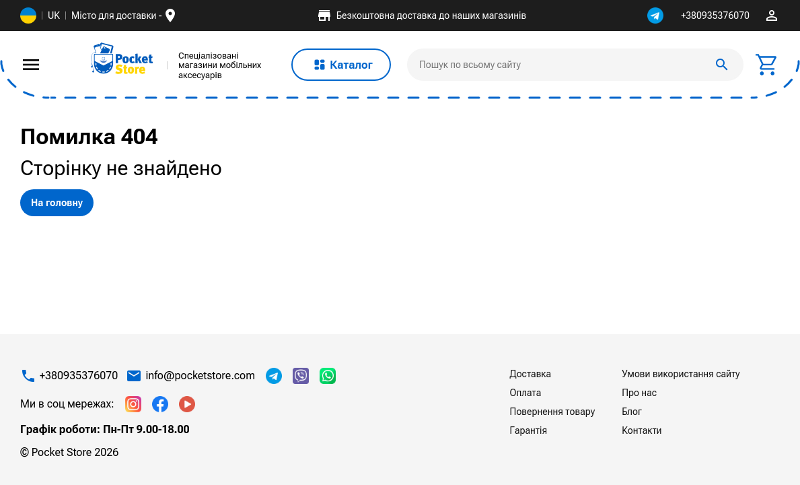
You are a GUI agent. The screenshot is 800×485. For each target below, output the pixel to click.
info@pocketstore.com (200, 375)
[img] (122, 58)
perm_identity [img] (772, 15)
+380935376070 (715, 15)
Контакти (641, 430)
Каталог (341, 65)
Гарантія (529, 430)
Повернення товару (552, 411)
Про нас (639, 392)
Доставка (530, 373)
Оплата (526, 392)
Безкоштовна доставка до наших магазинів (421, 15)
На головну (57, 202)
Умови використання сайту (680, 373)
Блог (632, 411)
